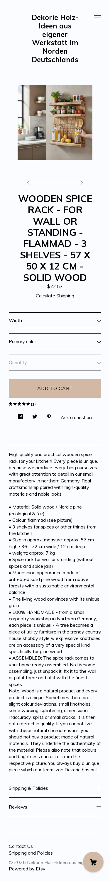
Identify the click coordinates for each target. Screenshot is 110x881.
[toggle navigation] (97, 18)
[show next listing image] (68, 181)
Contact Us (21, 846)
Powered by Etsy (27, 869)
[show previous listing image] (41, 181)
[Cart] (93, 862)
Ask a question (76, 417)
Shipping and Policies (31, 853)
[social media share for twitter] (34, 415)
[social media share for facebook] (20, 415)
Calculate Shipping (55, 296)
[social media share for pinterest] (49, 415)
